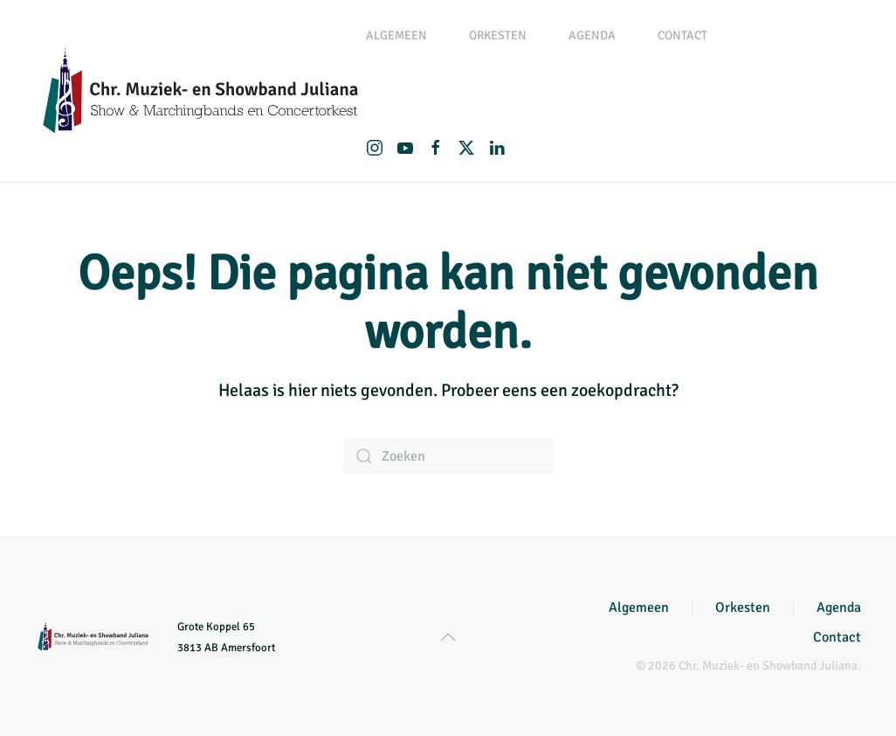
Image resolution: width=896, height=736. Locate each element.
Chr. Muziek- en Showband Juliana (768, 665)
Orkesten (742, 607)
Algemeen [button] (396, 35)
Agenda (592, 35)
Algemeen (639, 607)
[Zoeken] (448, 456)
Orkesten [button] (498, 35)
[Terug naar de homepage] (200, 91)
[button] (448, 637)
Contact (682, 35)
